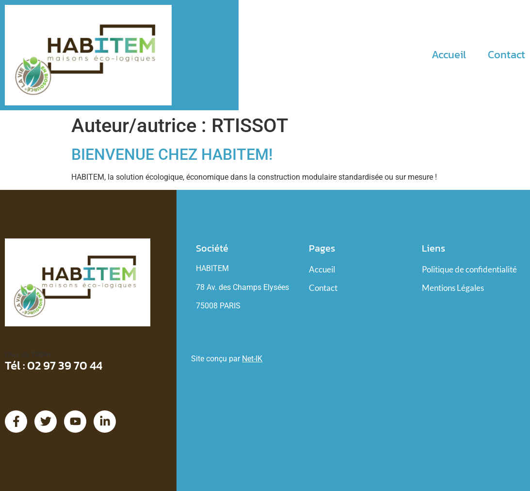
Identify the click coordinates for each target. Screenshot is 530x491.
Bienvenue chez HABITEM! (172, 154)
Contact (506, 55)
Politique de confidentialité (469, 269)
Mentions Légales (453, 288)
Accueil (449, 55)
